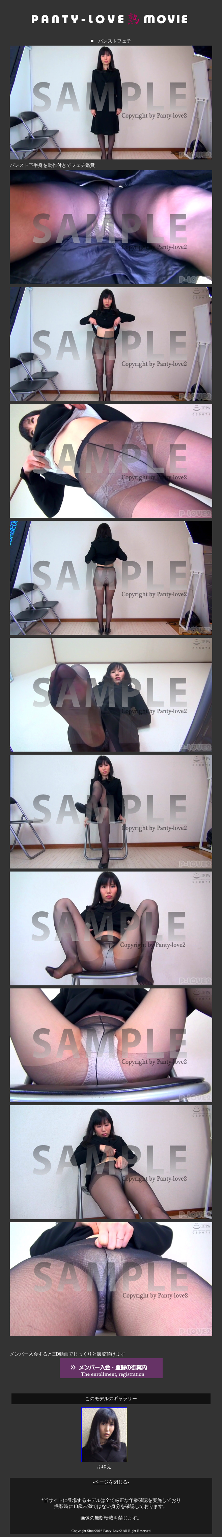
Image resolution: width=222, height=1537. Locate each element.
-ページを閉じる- (111, 1482)
